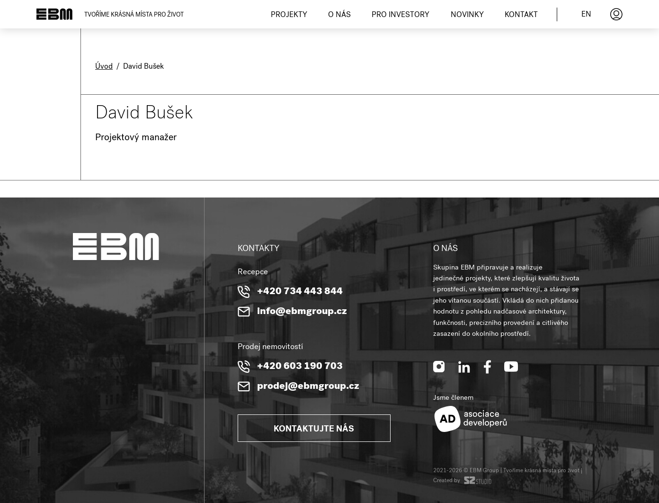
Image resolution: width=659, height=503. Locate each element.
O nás (339, 15)
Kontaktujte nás (314, 429)
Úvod (104, 67)
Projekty (289, 15)
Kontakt (521, 15)
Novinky (467, 15)
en (586, 15)
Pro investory (400, 15)
